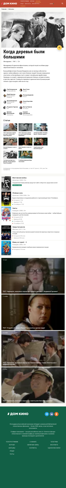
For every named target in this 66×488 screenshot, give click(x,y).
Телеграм (54, 442)
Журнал (32, 1)
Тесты (12, 454)
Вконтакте (54, 445)
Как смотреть (35, 3)
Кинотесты (28, 3)
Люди (21, 3)
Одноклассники (54, 448)
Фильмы (38, 1)
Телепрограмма (24, 1)
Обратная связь (33, 445)
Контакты (33, 448)
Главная (3, 9)
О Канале (33, 442)
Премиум (22, 6)
